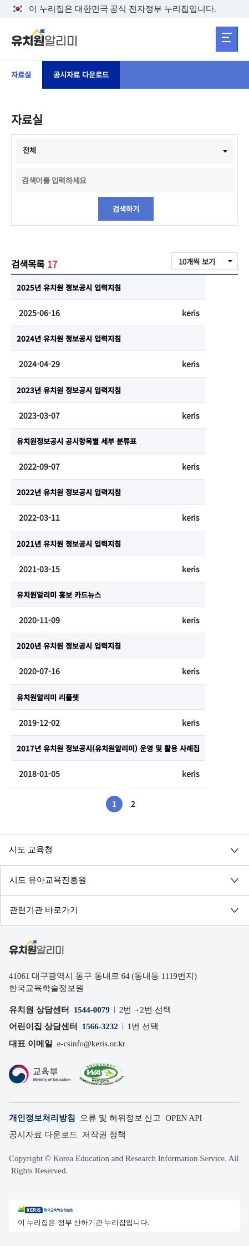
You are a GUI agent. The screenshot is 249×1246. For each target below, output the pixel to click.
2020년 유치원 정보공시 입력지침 (72, 646)
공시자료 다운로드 (85, 74)
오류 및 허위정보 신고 (120, 1118)
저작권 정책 (104, 1135)
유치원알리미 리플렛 (50, 697)
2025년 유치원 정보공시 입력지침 (72, 287)
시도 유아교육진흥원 (48, 880)
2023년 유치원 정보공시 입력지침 (72, 389)
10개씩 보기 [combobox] (195, 262)
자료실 (22, 74)
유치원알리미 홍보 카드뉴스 (62, 595)
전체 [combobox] (30, 150)
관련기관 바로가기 (43, 910)
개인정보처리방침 (42, 1118)
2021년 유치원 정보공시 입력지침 (72, 543)
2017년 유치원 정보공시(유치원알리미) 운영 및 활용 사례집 (114, 748)
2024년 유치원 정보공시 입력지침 (72, 338)
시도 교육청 (31, 850)
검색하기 (125, 209)
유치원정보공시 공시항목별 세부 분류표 (81, 441)
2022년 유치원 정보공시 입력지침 (72, 492)
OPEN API (183, 1118)
